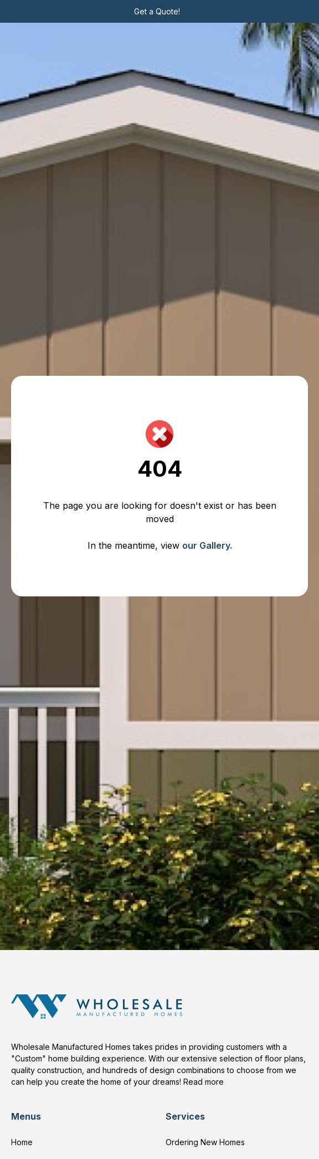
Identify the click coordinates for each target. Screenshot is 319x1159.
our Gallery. (207, 545)
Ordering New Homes (205, 1142)
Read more (203, 1081)
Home (22, 1142)
